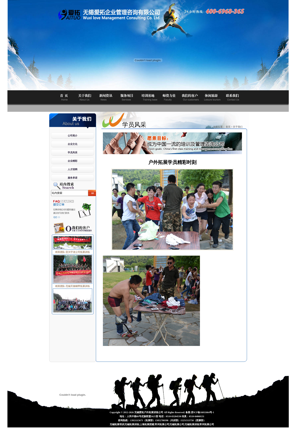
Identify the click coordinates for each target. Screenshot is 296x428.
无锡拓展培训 (117, 424)
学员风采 (72, 152)
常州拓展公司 (162, 424)
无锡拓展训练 (132, 424)
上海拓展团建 (147, 424)
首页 (228, 126)
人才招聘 (72, 169)
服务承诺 (72, 177)
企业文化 (72, 144)
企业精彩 (72, 161)
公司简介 (72, 135)
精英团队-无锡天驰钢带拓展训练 (72, 285)
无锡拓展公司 (177, 424)
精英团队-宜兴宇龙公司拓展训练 (72, 251)
